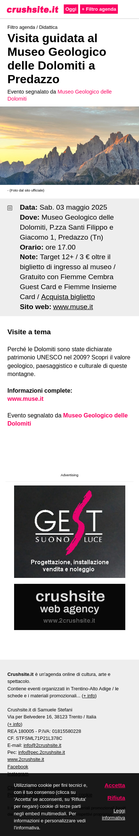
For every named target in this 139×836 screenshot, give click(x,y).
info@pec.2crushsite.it (41, 752)
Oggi (71, 9)
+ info (89, 695)
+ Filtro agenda (99, 9)
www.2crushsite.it (25, 759)
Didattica (48, 27)
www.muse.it (73, 307)
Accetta (115, 785)
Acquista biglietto (68, 297)
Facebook (17, 766)
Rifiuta (116, 798)
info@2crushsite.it (42, 745)
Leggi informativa (113, 814)
